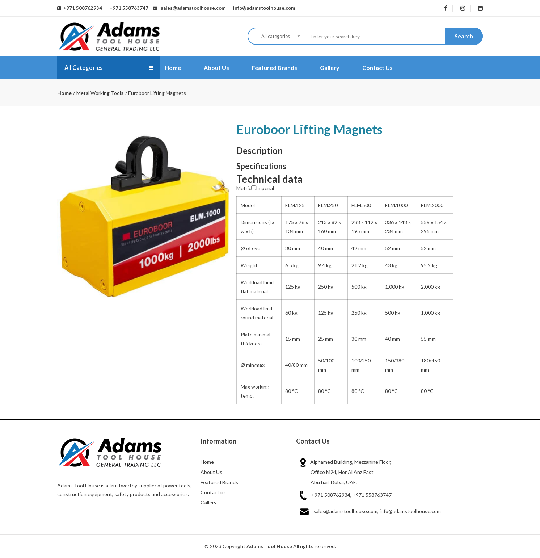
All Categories (85, 68)
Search (464, 36)
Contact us (213, 492)
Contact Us (377, 67)
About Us (216, 67)
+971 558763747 (127, 8)
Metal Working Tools (99, 93)
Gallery (329, 67)
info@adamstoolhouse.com (262, 8)
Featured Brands (274, 67)
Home (173, 67)
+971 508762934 (81, 8)
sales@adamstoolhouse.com (191, 8)
